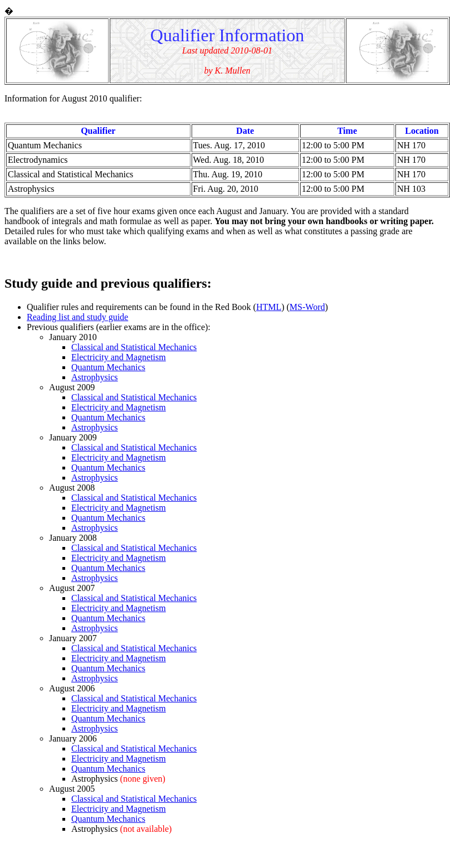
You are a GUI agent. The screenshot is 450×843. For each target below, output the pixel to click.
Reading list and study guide (77, 317)
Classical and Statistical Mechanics (134, 347)
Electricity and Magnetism (118, 357)
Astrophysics (94, 377)
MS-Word (307, 307)
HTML (268, 307)
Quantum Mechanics (108, 367)
